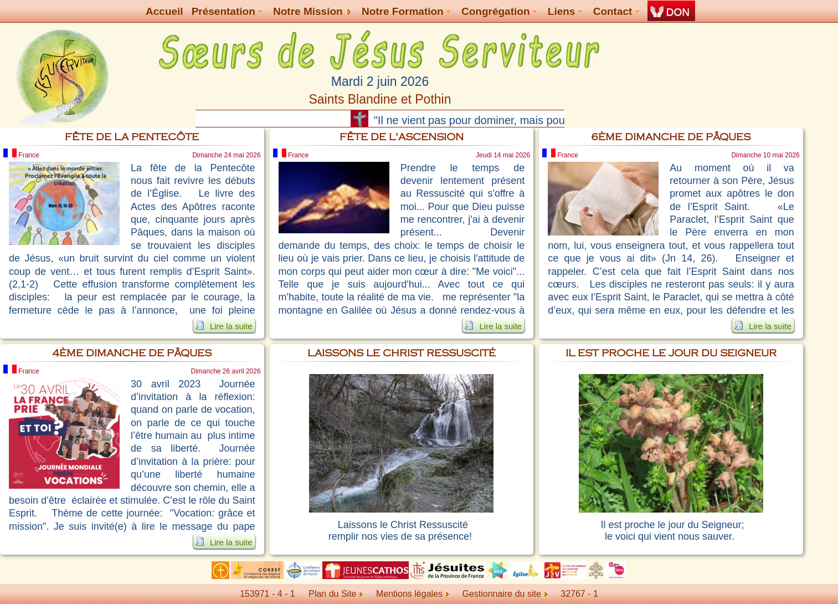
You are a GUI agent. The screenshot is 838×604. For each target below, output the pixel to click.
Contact (616, 11)
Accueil (164, 11)
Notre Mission (312, 11)
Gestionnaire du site (504, 593)
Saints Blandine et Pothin (380, 99)
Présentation (227, 11)
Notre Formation (406, 11)
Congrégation (499, 11)
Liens (565, 11)
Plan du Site (332, 593)
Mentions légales (412, 593)
